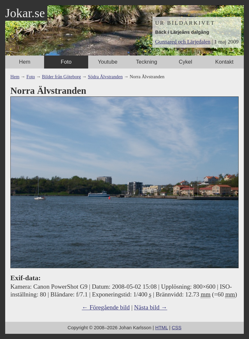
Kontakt (224, 62)
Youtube (107, 62)
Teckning (146, 62)
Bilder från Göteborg (61, 76)
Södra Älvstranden (105, 76)
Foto (66, 62)
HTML (161, 327)
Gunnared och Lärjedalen (182, 42)
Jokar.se (25, 13)
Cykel (185, 62)
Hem (24, 62)
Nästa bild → (150, 307)
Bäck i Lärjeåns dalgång (182, 32)
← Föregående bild (106, 307)
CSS (177, 327)
